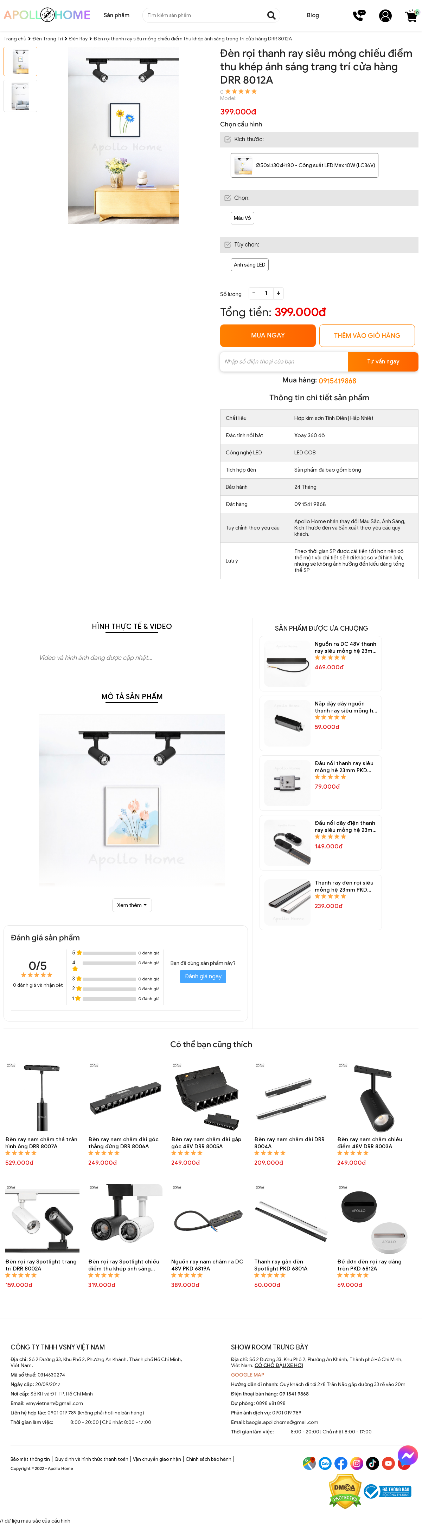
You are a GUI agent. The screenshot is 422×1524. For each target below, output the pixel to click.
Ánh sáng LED (250, 265)
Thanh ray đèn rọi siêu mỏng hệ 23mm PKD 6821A (344, 886)
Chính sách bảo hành (208, 1459)
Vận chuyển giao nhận (157, 1459)
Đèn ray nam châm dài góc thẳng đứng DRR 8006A (123, 1143)
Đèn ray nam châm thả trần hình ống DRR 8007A (41, 1143)
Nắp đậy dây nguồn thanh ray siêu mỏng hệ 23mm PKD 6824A (346, 707)
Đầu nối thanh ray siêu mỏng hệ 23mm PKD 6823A (344, 767)
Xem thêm (132, 905)
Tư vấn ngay (383, 361)
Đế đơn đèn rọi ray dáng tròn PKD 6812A (369, 1265)
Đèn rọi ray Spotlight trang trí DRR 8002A (41, 1265)
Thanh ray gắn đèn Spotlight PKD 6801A (280, 1265)
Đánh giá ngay (203, 976)
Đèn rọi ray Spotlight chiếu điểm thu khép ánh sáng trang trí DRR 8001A (123, 1265)
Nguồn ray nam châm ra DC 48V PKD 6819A (207, 1265)
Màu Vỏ (242, 218)
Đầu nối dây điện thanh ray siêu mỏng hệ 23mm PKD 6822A (346, 827)
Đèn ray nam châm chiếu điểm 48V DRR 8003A (369, 1143)
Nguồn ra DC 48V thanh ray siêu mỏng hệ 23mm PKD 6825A (346, 648)
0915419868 (337, 381)
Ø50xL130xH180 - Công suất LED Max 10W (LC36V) (315, 165)
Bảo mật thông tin (30, 1459)
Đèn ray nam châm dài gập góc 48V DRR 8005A (206, 1143)
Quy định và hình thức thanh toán (91, 1459)
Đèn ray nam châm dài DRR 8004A (289, 1143)
